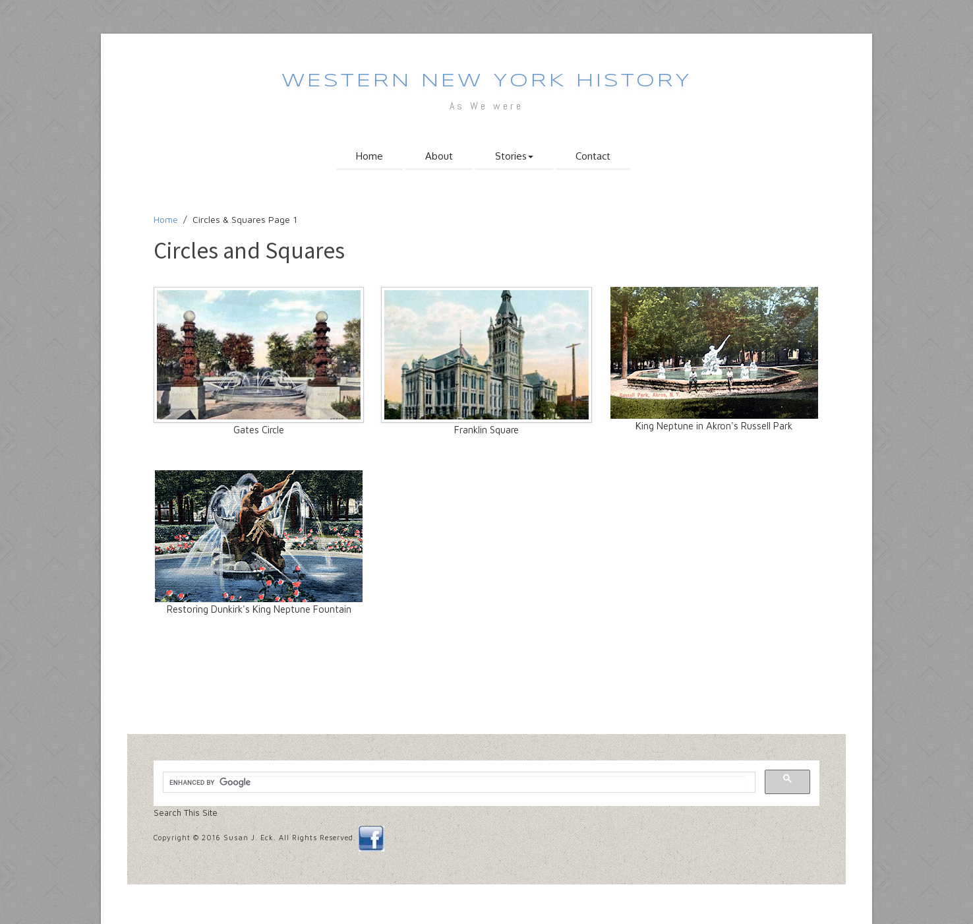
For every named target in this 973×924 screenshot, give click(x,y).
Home (369, 156)
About (439, 156)
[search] (457, 782)
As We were (486, 106)
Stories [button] (514, 156)
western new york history (486, 81)
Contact (592, 156)
